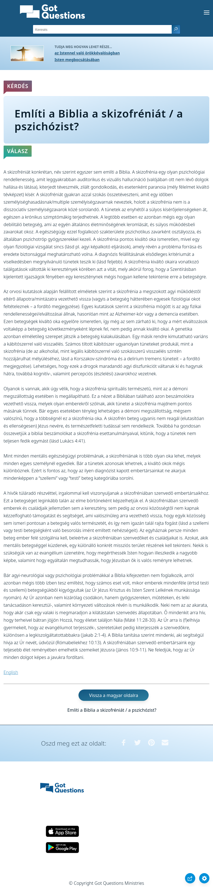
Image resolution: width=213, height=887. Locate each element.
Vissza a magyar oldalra (113, 695)
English (11, 672)
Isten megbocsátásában (77, 59)
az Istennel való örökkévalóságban (87, 53)
